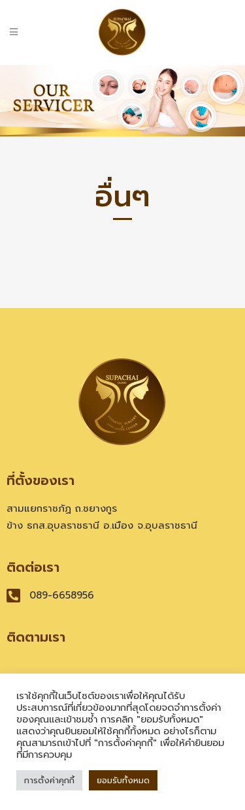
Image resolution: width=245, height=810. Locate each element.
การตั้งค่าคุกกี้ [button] (49, 780)
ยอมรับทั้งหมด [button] (123, 780)
